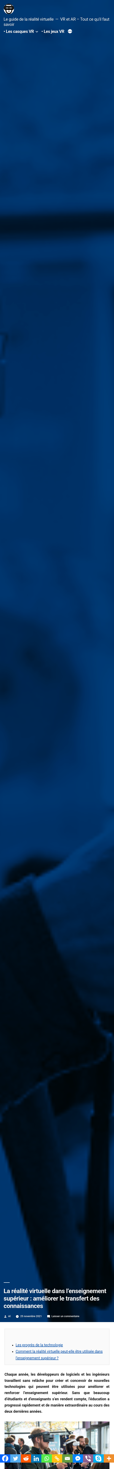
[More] (109, 1458)
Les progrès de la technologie (39, 1345)
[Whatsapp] (46, 1458)
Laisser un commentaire (65, 1316)
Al (9, 1316)
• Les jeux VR (52, 31)
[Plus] (69, 31)
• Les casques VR (19, 31)
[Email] (67, 1458)
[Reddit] (26, 1458)
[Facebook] (5, 1458)
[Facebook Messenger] (78, 1458)
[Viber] (88, 1458)
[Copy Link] (57, 1458)
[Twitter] (15, 1458)
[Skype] (98, 1458)
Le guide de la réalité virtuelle (29, 19)
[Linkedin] (36, 1458)
